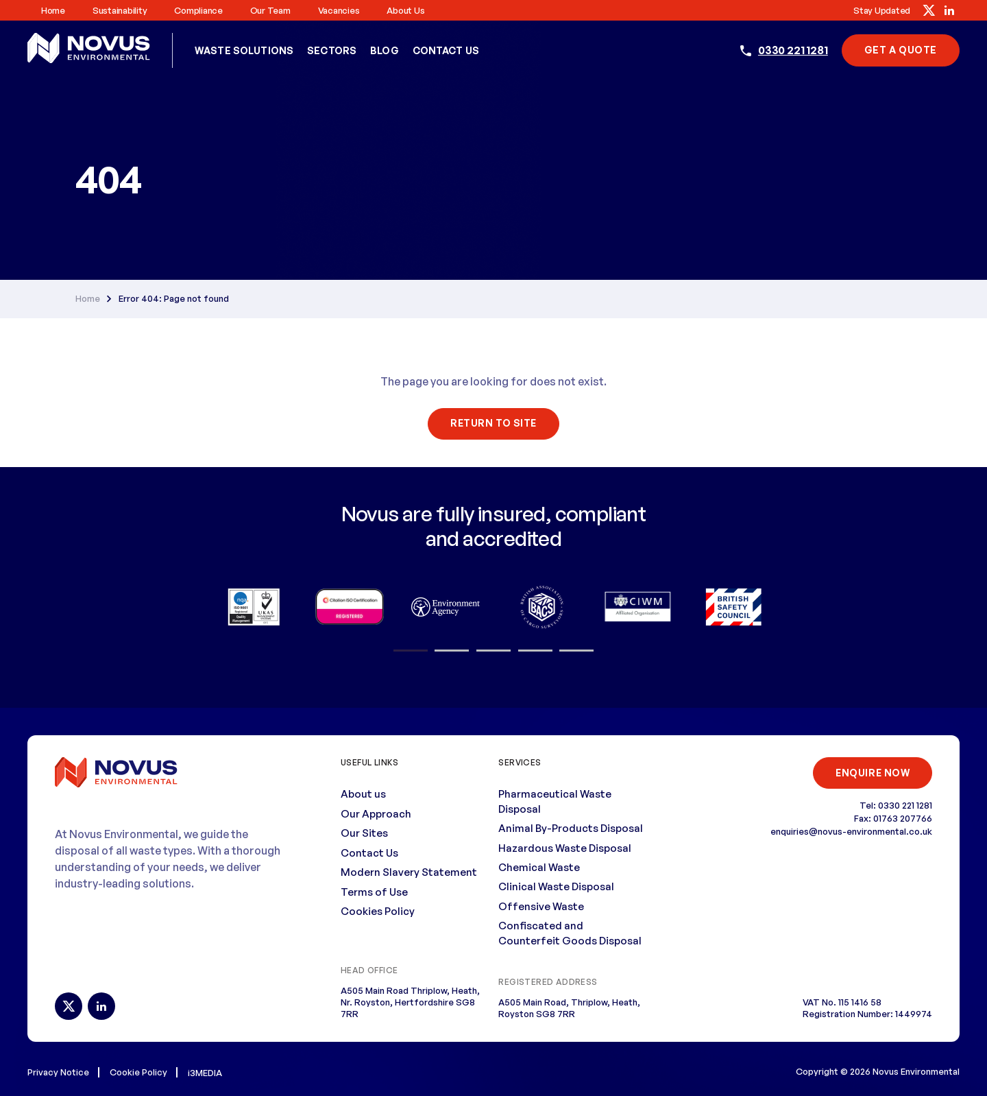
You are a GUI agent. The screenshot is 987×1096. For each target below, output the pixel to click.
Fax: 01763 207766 (893, 818)
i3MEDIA (205, 1072)
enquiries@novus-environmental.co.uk (851, 831)
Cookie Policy (138, 1071)
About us (405, 10)
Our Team (270, 10)
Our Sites (364, 832)
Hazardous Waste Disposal (564, 847)
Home (53, 10)
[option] (254, 606)
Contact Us (446, 50)
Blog (384, 50)
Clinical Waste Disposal (556, 886)
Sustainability (120, 10)
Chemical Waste (539, 866)
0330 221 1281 (793, 50)
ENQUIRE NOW (871, 772)
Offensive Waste (541, 905)
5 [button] (576, 650)
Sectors (331, 50)
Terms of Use (374, 891)
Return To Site (493, 423)
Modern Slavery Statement (409, 872)
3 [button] (493, 650)
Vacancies (339, 10)
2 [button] (451, 650)
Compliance (198, 10)
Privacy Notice (58, 1071)
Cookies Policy (378, 910)
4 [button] (535, 650)
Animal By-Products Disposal (570, 828)
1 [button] (410, 650)
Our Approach (376, 813)
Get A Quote (900, 50)
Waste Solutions (244, 50)
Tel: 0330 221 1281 (896, 805)
